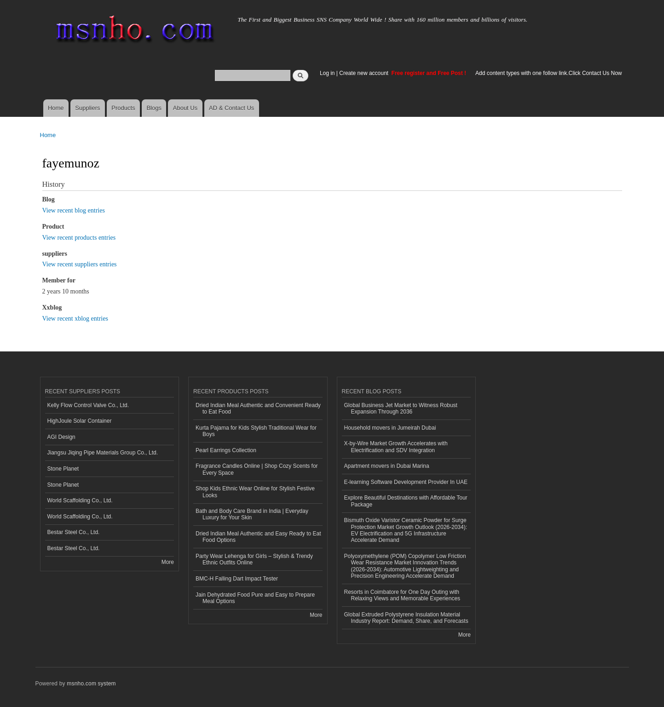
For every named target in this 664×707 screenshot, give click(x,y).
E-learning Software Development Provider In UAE (406, 482)
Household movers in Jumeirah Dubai (390, 428)
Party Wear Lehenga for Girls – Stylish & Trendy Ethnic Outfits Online (254, 559)
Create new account (364, 73)
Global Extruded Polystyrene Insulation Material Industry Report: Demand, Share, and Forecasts (406, 617)
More (168, 562)
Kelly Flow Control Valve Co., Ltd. (88, 405)
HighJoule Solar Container (79, 421)
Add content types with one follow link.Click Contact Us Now (548, 73)
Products (123, 107)
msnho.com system (91, 683)
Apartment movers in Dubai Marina (386, 466)
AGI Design (61, 437)
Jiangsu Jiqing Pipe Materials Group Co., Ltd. (102, 452)
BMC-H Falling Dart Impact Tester (237, 578)
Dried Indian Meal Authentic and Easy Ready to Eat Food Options (258, 536)
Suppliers (87, 107)
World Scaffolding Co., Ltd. (80, 500)
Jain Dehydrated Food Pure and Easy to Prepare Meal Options (255, 598)
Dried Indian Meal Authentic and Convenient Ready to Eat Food (258, 408)
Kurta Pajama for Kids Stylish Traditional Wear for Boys (256, 431)
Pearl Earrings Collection (226, 450)
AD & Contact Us (231, 107)
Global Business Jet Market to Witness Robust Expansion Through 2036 (400, 408)
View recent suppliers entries (79, 264)
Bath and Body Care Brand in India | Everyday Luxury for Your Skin (252, 514)
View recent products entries (79, 237)
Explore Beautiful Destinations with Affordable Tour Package (406, 500)
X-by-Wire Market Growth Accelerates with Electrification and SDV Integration (396, 446)
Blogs (154, 107)
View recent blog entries (73, 210)
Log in (327, 73)
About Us (185, 107)
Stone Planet (63, 469)
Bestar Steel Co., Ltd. (73, 532)
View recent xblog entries (75, 318)
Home (56, 107)
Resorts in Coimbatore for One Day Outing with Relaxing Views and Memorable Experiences (402, 595)
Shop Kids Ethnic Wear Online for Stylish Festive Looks (255, 491)
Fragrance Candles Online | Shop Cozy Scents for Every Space (257, 469)
